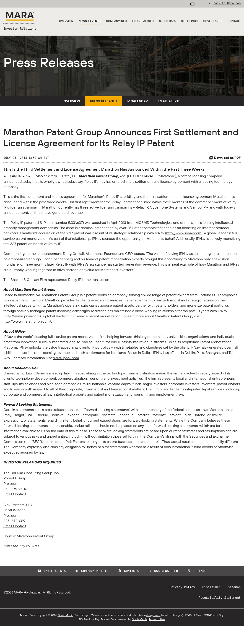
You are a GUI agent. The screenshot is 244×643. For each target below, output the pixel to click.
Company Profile (92, 588)
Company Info (116, 21)
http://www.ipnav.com (183, 242)
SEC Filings (189, 21)
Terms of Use (157, 636)
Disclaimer (211, 604)
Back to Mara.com (227, 3)
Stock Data (167, 21)
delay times (153, 632)
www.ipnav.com (66, 370)
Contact (234, 21)
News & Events (90, 21)
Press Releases (103, 109)
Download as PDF (225, 166)
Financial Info (143, 21)
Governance (212, 21)
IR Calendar (137, 109)
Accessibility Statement (220, 614)
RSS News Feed (163, 588)
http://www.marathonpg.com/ (27, 333)
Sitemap (196, 588)
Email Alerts (169, 109)
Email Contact (14, 510)
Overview (66, 21)
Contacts (128, 588)
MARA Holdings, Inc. (28, 609)
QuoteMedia (65, 632)
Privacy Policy (182, 604)
